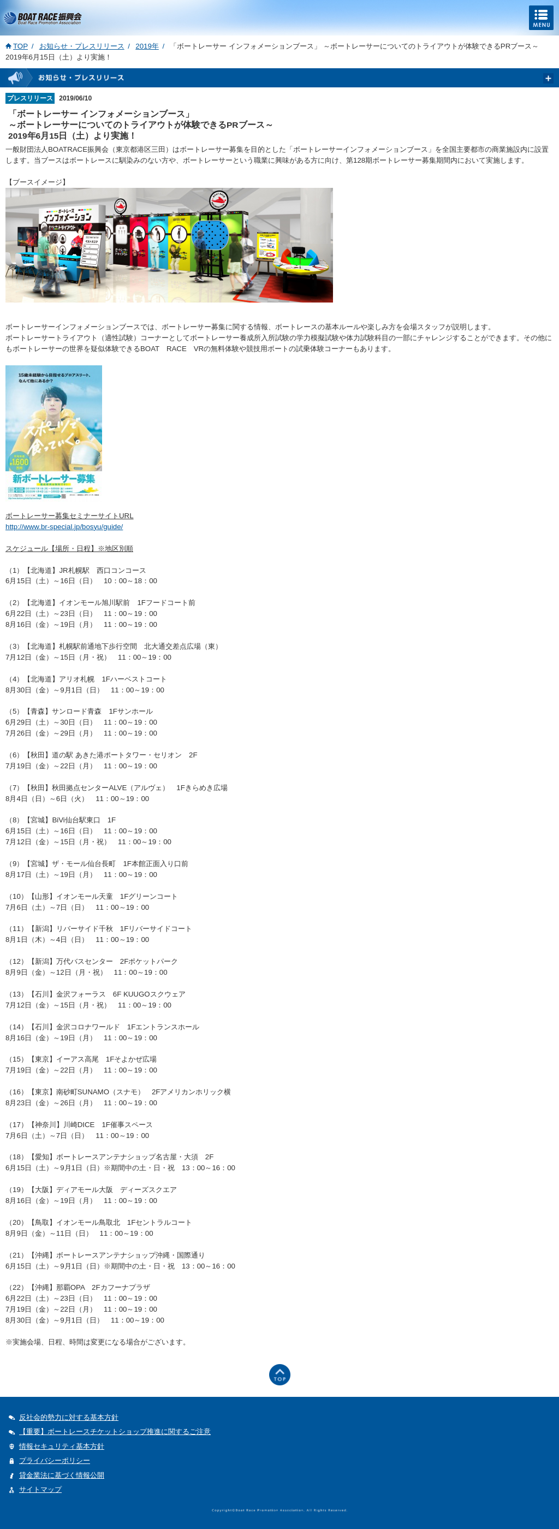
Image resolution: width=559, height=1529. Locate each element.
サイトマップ (40, 1489)
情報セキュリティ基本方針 (61, 1446)
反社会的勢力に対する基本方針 (68, 1417)
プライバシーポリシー (54, 1460)
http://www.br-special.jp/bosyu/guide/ (64, 527)
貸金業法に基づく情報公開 (61, 1475)
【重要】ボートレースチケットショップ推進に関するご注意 (115, 1431)
